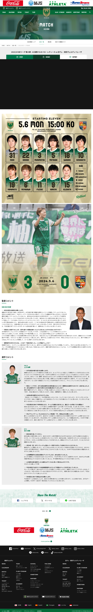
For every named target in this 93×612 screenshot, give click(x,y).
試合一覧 (41, 42)
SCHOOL (33, 564)
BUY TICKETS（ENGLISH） (7, 591)
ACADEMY (68, 12)
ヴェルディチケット (50, 596)
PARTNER (84, 12)
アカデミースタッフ (20, 589)
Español (38, 605)
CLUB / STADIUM (59, 12)
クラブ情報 (18, 573)
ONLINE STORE (87, 8)
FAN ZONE (48, 564)
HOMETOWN (76, 12)
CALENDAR (11, 12)
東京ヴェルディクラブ (24, 8)
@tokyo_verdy (66, 548)
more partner (45, 541)
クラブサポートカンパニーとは (36, 584)
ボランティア (18, 578)
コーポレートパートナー (35, 581)
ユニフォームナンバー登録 (21, 567)
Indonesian (74, 605)
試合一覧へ (45, 511)
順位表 (49, 42)
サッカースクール (34, 566)
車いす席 (3, 588)
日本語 (18, 605)
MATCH (20, 12)
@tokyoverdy (33, 552)
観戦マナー (18, 577)
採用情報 (39, 611)
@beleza (44, 552)
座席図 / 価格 (4, 584)
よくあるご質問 (5, 611)
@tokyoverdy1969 (56, 552)
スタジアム (18, 575)
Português (50, 605)
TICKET (27, 12)
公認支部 (18, 580)
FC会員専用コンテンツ (49, 567)
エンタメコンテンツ (49, 571)
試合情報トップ (31, 42)
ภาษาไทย (62, 605)
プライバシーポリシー (29, 611)
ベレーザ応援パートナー (82, 592)
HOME (3, 45)
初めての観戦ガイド (60, 42)
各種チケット (4, 589)
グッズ (46, 569)
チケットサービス (66, 586)
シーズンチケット (5, 583)
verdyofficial (13, 548)
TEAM (33, 12)
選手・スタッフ (19, 566)
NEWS (4, 12)
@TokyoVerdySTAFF (39, 548)
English (28, 605)
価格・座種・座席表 (67, 583)
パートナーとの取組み (34, 587)
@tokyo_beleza (53, 548)
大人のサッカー (33, 567)
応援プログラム (48, 572)
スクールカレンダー (34, 571)
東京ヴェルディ (10, 8)
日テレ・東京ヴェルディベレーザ (74, 560)
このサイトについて (16, 611)
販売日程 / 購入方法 (6, 586)
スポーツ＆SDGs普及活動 (35, 569)
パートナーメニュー (34, 582)
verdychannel (25, 548)
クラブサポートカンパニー (35, 585)
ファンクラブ (47, 566)
